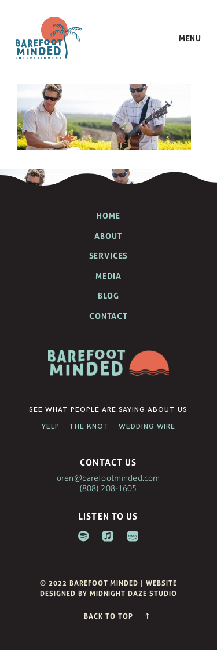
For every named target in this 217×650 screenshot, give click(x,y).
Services (108, 255)
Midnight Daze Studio (133, 593)
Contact (108, 316)
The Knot (89, 426)
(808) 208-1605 (108, 487)
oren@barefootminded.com (108, 477)
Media (108, 276)
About (108, 236)
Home (108, 215)
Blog (108, 295)
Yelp (51, 426)
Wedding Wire (147, 426)
